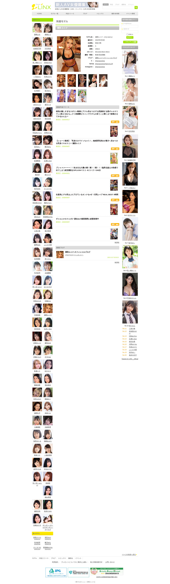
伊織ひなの (37, 357)
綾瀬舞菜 (37, 161)
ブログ (117, 4)
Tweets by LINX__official (130, 359)
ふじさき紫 (48, 245)
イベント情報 (130, 14)
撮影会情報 (115, 14)
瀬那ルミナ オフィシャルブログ (106, 58)
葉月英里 (48, 231)
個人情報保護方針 (96, 562)
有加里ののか (37, 203)
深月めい (37, 147)
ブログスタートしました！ (74, 255)
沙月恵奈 (48, 48)
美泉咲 (48, 483)
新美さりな (37, 537)
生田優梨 (37, 259)
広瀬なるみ (48, 161)
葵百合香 (48, 119)
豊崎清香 (37, 385)
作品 (111, 4)
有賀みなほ (37, 301)
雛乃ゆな (48, 147)
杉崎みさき (37, 525)
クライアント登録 (131, 42)
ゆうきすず (48, 287)
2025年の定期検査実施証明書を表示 (106, 577)
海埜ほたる (37, 441)
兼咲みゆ (48, 343)
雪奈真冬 (48, 385)
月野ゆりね (48, 133)
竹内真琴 (37, 273)
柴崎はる (37, 34)
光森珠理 (48, 427)
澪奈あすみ (48, 62)
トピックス (100, 14)
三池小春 (37, 231)
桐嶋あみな (48, 441)
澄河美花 (37, 329)
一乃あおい (37, 77)
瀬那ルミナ (48, 315)
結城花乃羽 (37, 48)
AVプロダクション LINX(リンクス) (39, 14)
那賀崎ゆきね (47, 217)
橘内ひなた (48, 203)
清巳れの (37, 217)
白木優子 (37, 91)
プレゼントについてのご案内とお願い (74, 562)
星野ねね (37, 245)
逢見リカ (48, 104)
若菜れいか (37, 343)
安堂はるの (37, 399)
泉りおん (48, 259)
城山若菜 (48, 497)
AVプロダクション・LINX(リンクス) (85, 582)
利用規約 (55, 562)
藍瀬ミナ (37, 371)
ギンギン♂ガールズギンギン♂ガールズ (48, 527)
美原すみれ (48, 511)
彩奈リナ (37, 455)
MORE (117, 242)
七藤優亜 (37, 427)
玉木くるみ (48, 329)
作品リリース (70, 14)
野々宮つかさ (37, 287)
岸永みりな (48, 469)
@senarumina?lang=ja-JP (104, 64)
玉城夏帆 (48, 273)
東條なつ (48, 34)
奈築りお (48, 413)
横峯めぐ (48, 399)
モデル (106, 4)
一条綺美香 (48, 455)
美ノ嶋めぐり (37, 62)
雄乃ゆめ (37, 189)
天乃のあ (48, 357)
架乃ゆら (48, 91)
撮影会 (124, 4)
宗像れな (48, 301)
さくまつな (48, 189)
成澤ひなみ (37, 469)
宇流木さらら (37, 133)
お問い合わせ (110, 562)
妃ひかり (48, 371)
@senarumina (100, 61)
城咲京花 (37, 511)
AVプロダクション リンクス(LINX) (41, 7)
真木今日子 (37, 119)
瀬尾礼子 (37, 413)
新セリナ (48, 175)
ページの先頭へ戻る (129, 554)
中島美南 (37, 315)
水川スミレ (37, 104)
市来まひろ (48, 77)
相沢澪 (37, 175)
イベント (131, 4)
